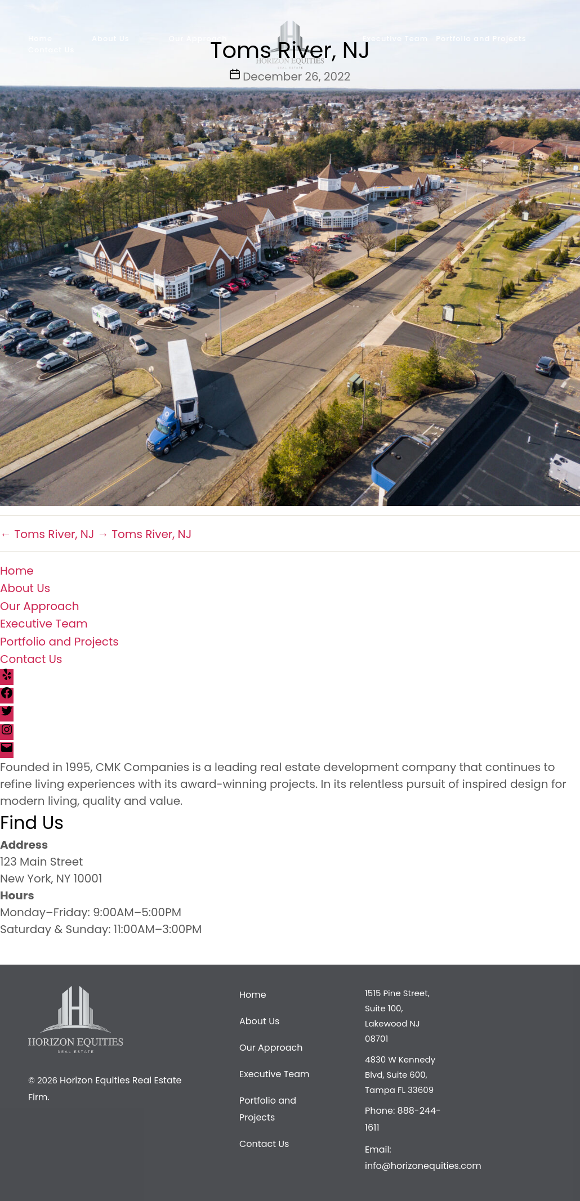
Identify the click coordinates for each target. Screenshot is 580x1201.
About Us (25, 588)
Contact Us (31, 659)
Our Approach (39, 605)
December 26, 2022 (296, 76)
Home (17, 570)
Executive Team (44, 623)
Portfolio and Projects (59, 641)
